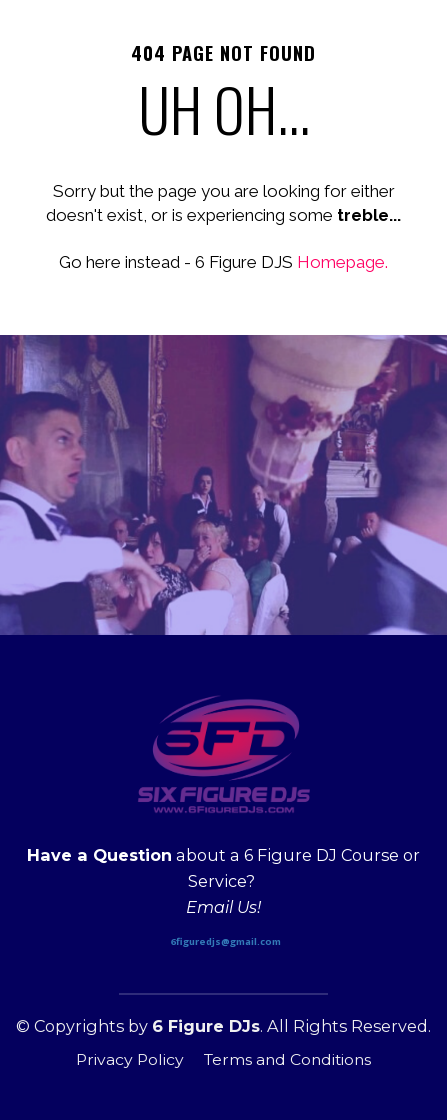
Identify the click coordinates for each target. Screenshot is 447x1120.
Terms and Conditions (287, 1059)
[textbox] (223, 882)
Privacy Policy (130, 1059)
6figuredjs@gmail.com (226, 941)
